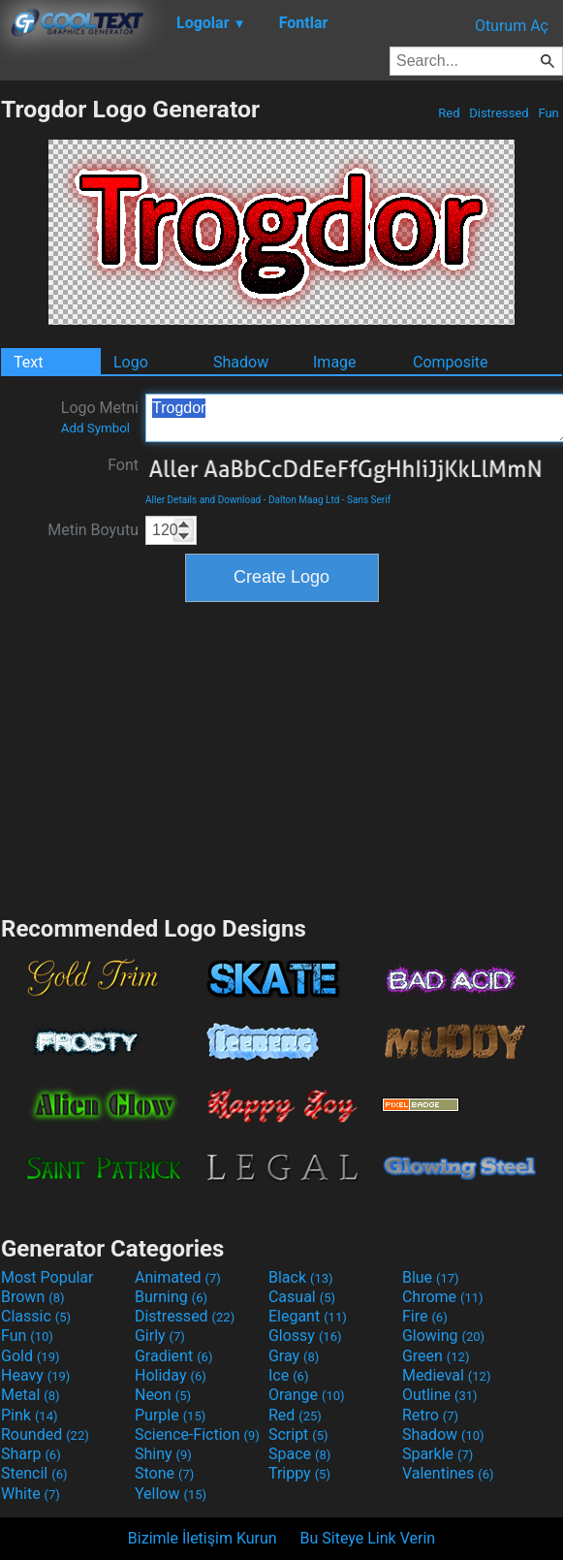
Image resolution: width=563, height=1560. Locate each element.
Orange (306, 1394)
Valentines (448, 1473)
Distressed (499, 113)
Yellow (170, 1493)
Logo (130, 362)
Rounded (45, 1434)
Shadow (240, 362)
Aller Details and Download (203, 499)
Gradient (173, 1356)
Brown (32, 1297)
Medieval (446, 1375)
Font (123, 465)
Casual (301, 1297)
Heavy (35, 1375)
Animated (178, 1277)
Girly (160, 1335)
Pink (29, 1415)
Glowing (443, 1335)
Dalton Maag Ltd (303, 499)
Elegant (307, 1316)
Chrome (443, 1297)
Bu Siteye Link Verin (368, 1538)
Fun (548, 113)
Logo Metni (100, 416)
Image (335, 362)
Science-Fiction (197, 1434)
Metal (30, 1394)
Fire (425, 1316)
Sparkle (437, 1454)
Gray (293, 1356)
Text (28, 362)
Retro (430, 1415)
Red (449, 113)
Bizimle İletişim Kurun (202, 1538)
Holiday (170, 1375)
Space (299, 1454)
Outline (440, 1394)
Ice (288, 1375)
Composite (450, 362)
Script (298, 1434)
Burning (171, 1297)
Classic (36, 1316)
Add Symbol (95, 428)
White (30, 1493)
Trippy (299, 1473)
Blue (430, 1277)
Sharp (31, 1454)
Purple (170, 1415)
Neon (163, 1394)
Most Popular (47, 1277)
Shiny (163, 1454)
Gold (30, 1356)
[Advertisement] (282, 756)
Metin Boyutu (93, 530)
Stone (164, 1473)
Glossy (305, 1335)
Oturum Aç (511, 25)
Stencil (34, 1473)
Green (436, 1356)
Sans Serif (369, 499)
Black (300, 1277)
